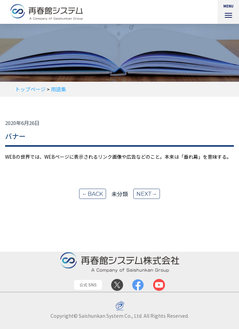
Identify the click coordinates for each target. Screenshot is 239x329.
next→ (146, 194)
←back (92, 194)
